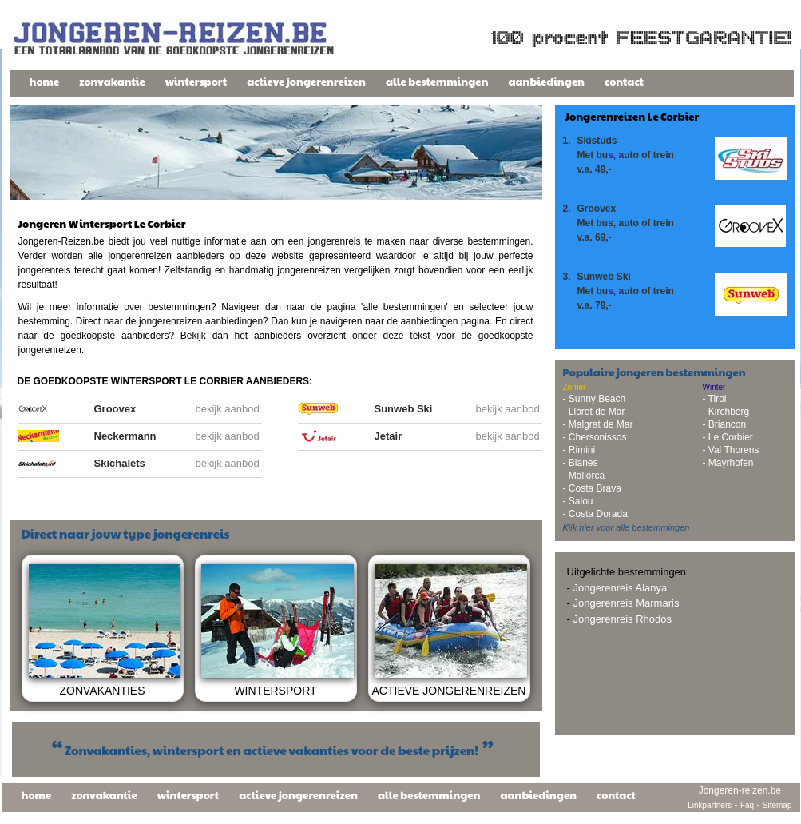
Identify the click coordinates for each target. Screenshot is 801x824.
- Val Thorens (731, 450)
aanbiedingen (546, 81)
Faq (747, 805)
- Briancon (725, 424)
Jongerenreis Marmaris (626, 603)
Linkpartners (710, 805)
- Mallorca (584, 475)
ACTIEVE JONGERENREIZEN (449, 690)
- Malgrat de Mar (598, 424)
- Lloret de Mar (594, 411)
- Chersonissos (595, 437)
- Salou (578, 501)
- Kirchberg (726, 411)
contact (624, 81)
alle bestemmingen (437, 81)
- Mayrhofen (728, 462)
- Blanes (580, 462)
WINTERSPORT (275, 690)
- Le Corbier (728, 437)
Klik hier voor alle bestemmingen (626, 527)
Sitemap (777, 805)
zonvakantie (112, 81)
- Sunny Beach (594, 398)
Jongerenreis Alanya (620, 588)
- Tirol (715, 398)
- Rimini (579, 450)
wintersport (196, 81)
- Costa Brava (592, 488)
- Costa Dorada (595, 513)
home (45, 81)
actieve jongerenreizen (306, 81)
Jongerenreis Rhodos (622, 619)
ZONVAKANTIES (102, 690)
